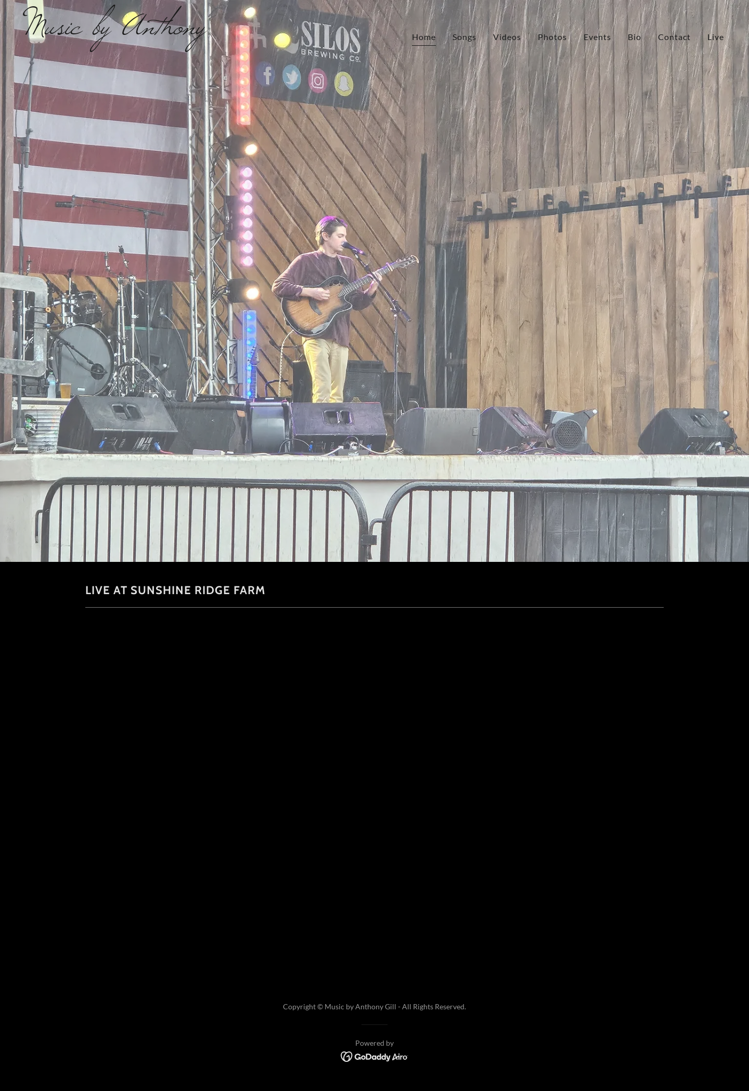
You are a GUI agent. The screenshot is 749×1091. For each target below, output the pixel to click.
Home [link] (424, 37)
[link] (195, 30)
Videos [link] (507, 37)
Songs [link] (464, 37)
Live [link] (715, 37)
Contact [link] (674, 37)
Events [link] (597, 37)
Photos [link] (552, 37)
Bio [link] (634, 37)
